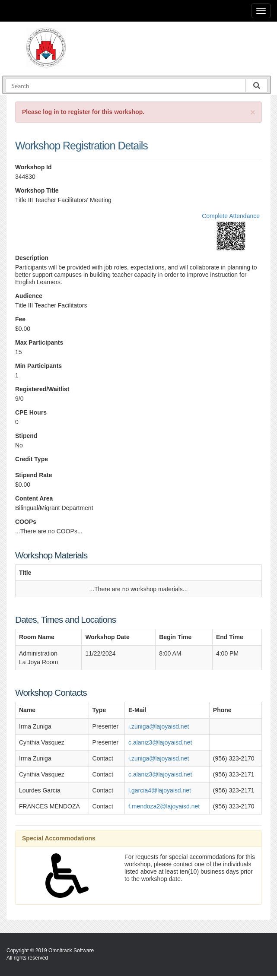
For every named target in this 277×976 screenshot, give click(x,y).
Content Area (34, 498)
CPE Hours (31, 412)
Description (31, 257)
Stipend (26, 435)
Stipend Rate (33, 475)
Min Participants (38, 365)
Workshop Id (33, 167)
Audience (28, 295)
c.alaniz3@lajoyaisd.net (160, 742)
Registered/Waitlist (42, 389)
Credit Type (31, 459)
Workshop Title (37, 190)
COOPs (25, 521)
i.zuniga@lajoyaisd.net (158, 726)
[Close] (252, 112)
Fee (20, 319)
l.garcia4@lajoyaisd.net (159, 790)
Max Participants (39, 342)
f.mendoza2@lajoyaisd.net (164, 806)
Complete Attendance (231, 215)
